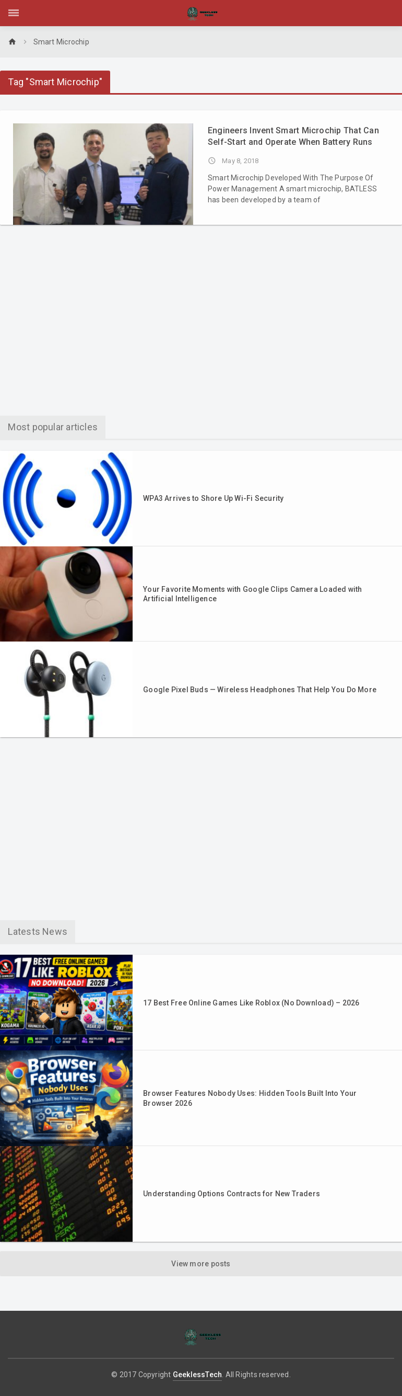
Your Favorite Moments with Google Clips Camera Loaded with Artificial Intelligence (252, 594)
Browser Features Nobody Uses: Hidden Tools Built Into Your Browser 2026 (250, 1098)
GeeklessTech (197, 1374)
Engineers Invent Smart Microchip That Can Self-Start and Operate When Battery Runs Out (293, 136)
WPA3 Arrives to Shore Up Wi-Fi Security (213, 498)
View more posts (200, 1264)
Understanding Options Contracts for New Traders (231, 1193)
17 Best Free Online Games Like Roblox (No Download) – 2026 (251, 1003)
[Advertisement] (200, 324)
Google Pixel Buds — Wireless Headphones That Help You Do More (259, 689)
